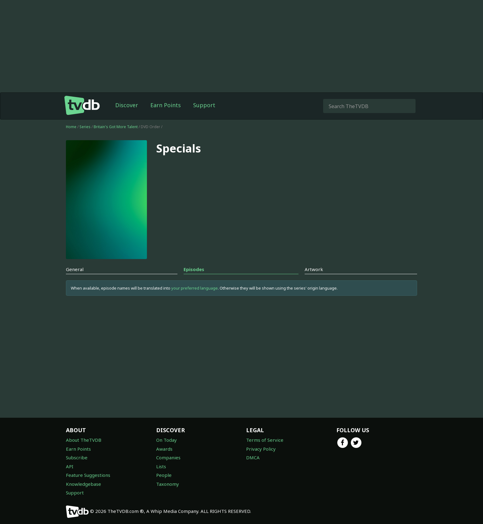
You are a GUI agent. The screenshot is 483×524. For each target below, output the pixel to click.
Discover (126, 105)
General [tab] (74, 269)
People (164, 475)
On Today (166, 440)
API (69, 466)
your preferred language (194, 288)
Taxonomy (167, 484)
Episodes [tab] (194, 269)
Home (71, 126)
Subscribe (76, 457)
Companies (168, 457)
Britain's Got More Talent (116, 126)
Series (85, 126)
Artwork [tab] (314, 269)
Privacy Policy (261, 449)
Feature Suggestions (88, 475)
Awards (164, 449)
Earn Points (165, 105)
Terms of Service (264, 440)
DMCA (253, 457)
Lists (161, 466)
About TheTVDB (83, 440)
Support (204, 105)
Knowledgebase (83, 484)
